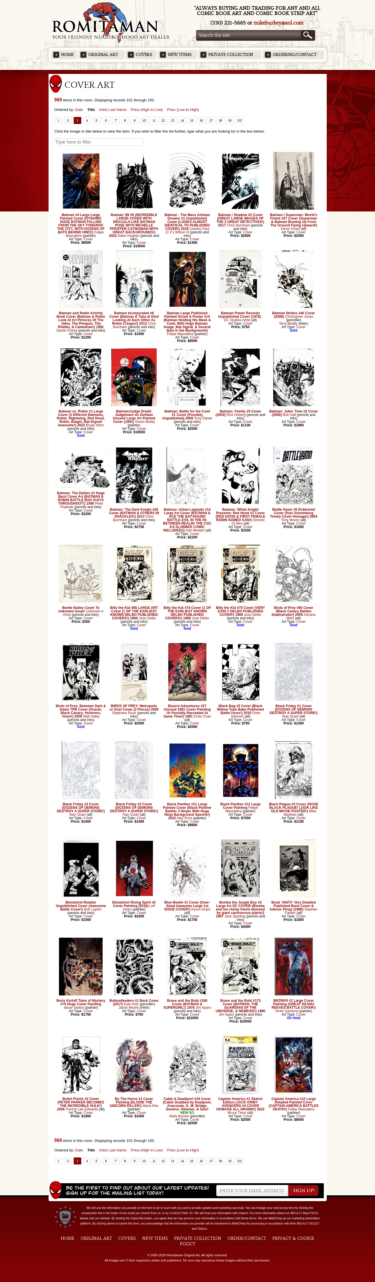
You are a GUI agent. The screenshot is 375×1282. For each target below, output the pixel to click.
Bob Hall (289, 415)
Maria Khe (150, 1106)
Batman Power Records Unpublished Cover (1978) (239, 315)
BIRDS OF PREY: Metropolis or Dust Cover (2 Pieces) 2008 (134, 707)
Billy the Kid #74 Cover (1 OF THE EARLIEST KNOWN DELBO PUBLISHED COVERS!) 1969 (187, 613)
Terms (202, 1229)
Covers (144, 54)
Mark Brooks (179, 1116)
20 (239, 120)
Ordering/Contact (295, 54)
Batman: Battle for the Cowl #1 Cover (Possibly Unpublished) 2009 (186, 414)
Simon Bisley (145, 422)
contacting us (181, 1213)
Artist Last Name (113, 109)
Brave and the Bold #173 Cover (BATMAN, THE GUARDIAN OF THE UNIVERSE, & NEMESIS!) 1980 (240, 1006)
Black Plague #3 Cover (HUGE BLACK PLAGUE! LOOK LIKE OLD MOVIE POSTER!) (293, 807)
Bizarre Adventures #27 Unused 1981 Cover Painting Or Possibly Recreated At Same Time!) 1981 (186, 711)
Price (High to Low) (147, 109)
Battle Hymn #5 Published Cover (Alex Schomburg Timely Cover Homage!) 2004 (293, 513)
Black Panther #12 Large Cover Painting (240, 806)
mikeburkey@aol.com (279, 23)
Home (67, 54)
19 (230, 120)
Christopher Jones (299, 317)
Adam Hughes (128, 236)
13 (172, 120)
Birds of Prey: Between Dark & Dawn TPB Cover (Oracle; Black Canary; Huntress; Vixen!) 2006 (81, 711)
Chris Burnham (238, 225)
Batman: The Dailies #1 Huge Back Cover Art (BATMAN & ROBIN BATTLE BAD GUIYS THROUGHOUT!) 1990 (81, 498)
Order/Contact (247, 1238)
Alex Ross (184, 818)
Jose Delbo (147, 618)
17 (211, 120)
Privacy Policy (308, 1223)
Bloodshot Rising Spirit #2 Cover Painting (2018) (134, 904)
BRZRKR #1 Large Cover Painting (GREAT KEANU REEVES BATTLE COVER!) (293, 1004)
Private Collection (230, 54)
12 (163, 120)
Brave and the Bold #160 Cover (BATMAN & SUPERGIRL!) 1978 (185, 1004)
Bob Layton (92, 909)
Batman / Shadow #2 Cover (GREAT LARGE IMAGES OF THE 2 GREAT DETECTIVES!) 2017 (240, 220)
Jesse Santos (73, 1008)
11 (154, 120)
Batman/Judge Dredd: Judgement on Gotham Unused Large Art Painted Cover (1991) (134, 416)
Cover (88, 239)
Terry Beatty (288, 324)
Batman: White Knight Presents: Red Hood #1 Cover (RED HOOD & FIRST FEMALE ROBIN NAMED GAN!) (240, 515)
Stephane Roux (124, 713)
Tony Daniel (203, 418)
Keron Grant (290, 229)
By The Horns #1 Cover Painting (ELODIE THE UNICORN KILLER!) (131, 1102)
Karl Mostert (195, 530)
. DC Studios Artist (243, 318)
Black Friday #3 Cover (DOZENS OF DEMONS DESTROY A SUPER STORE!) (134, 807)
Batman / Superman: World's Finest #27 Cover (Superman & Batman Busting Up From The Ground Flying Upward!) (293, 220)
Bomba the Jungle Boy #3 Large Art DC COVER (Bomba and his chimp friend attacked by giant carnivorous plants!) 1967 (240, 909)
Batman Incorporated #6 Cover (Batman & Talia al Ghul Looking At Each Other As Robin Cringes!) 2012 (134, 318)
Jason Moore (128, 1008)
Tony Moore (290, 520)
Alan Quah (290, 716)
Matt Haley (91, 716)
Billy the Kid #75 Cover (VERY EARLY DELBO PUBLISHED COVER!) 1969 (240, 611)
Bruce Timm (237, 1113)
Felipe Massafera (180, 334)
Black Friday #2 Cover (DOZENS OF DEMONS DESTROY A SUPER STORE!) (81, 807)
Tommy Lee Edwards (82, 1109)
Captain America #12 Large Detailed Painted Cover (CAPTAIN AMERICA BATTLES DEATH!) (294, 1104)
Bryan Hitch (95, 425)
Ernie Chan (202, 716)
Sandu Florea (66, 330)
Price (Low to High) (183, 109)
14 (182, 120)
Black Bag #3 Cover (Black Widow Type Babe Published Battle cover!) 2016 (240, 709)
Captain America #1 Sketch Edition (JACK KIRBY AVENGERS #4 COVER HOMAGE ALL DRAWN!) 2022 (240, 1104)
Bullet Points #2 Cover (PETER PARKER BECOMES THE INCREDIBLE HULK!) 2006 (80, 1104)
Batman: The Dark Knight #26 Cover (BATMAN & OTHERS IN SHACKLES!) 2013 (134, 513)
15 (191, 120)
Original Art (103, 54)
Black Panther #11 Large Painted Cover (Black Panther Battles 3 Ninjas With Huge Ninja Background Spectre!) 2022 (187, 811)
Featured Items (187, 72)
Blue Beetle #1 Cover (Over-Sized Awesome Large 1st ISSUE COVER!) (187, 905)
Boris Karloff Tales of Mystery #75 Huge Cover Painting (80, 1002)
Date (79, 109)
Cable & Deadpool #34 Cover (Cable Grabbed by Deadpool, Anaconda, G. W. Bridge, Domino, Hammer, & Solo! (187, 1104)
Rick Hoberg (235, 415)
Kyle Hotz (131, 1004)
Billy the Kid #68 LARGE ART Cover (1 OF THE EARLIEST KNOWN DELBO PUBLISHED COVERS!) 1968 (134, 613)
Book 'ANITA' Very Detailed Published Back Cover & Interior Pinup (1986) (293, 905)
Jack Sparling (234, 916)
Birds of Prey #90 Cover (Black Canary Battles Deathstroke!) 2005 (292, 611)
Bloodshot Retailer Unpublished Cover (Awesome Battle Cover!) (81, 905)
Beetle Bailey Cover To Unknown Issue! (78, 609)
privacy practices (304, 1213)
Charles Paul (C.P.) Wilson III (187, 230)
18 (220, 120)
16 (201, 120)
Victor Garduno (286, 1011)
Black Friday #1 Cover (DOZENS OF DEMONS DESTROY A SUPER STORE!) (293, 709)
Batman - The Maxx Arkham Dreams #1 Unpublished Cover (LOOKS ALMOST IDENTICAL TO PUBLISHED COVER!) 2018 (187, 222)
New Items (179, 54)
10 (144, 120)
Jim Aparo (203, 1008)
